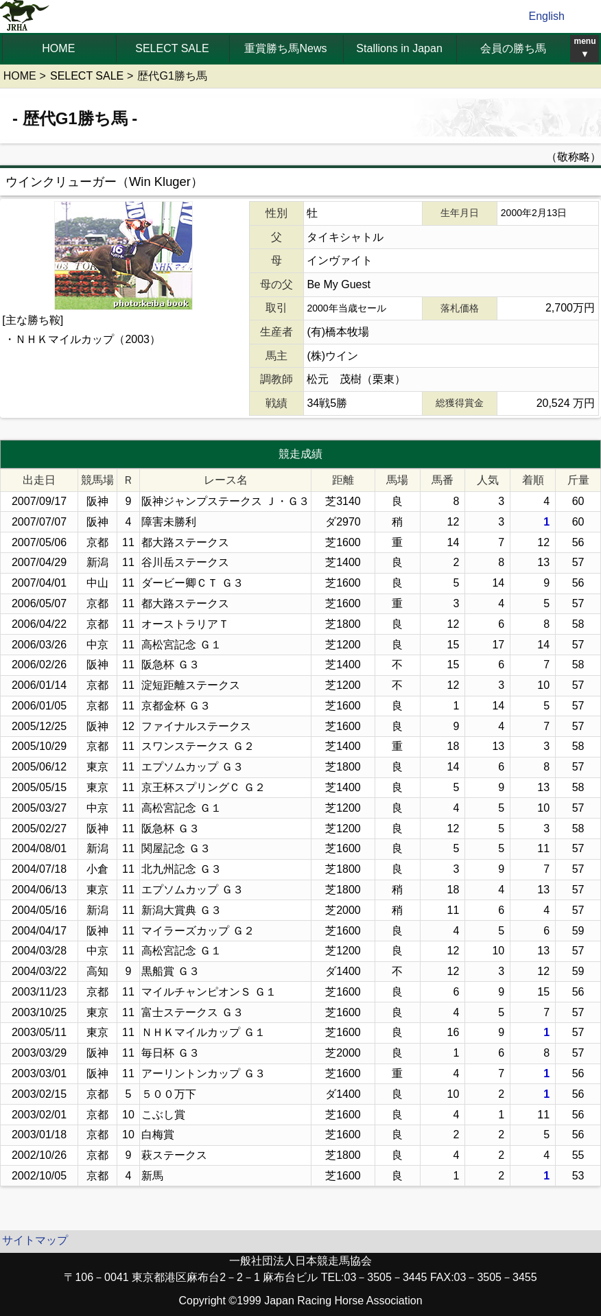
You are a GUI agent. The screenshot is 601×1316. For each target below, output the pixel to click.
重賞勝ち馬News (285, 48)
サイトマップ (35, 1240)
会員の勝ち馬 (513, 48)
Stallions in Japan (399, 48)
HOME (58, 48)
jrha (25, 16)
